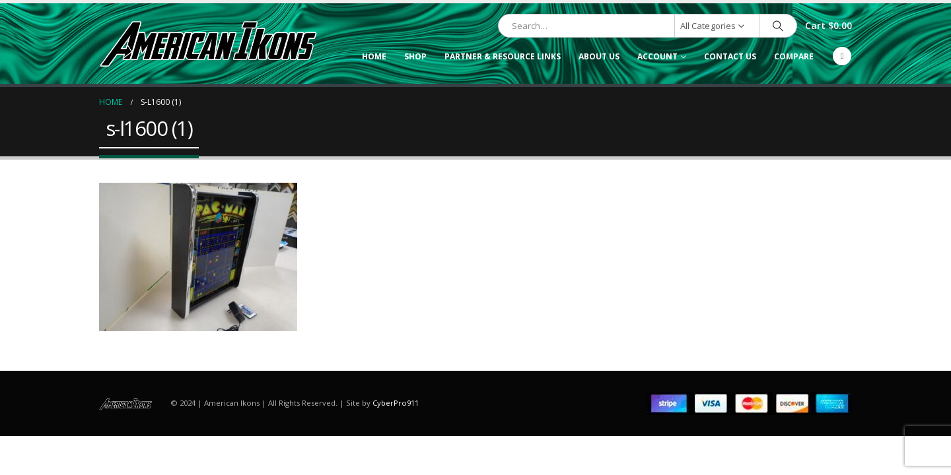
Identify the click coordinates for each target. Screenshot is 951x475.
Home (374, 56)
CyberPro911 (395, 403)
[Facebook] (842, 56)
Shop (415, 56)
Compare (794, 56)
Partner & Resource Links (502, 56)
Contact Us (730, 56)
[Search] (777, 26)
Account (657, 56)
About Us (599, 56)
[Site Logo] (208, 43)
